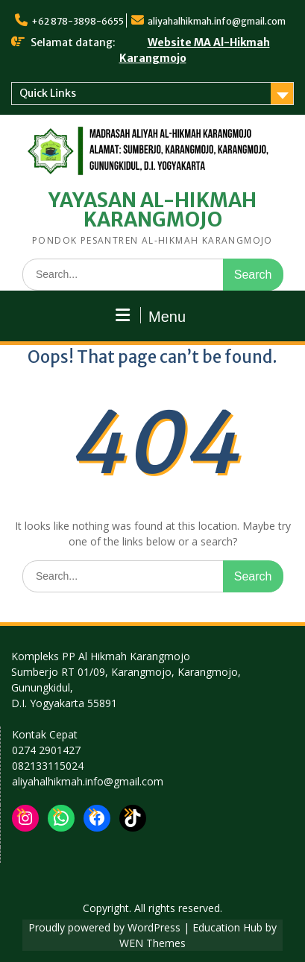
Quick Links (47, 93)
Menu (151, 316)
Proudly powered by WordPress (104, 927)
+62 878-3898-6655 (77, 21)
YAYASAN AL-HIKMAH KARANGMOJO (152, 210)
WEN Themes (152, 943)
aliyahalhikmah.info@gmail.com (217, 21)
